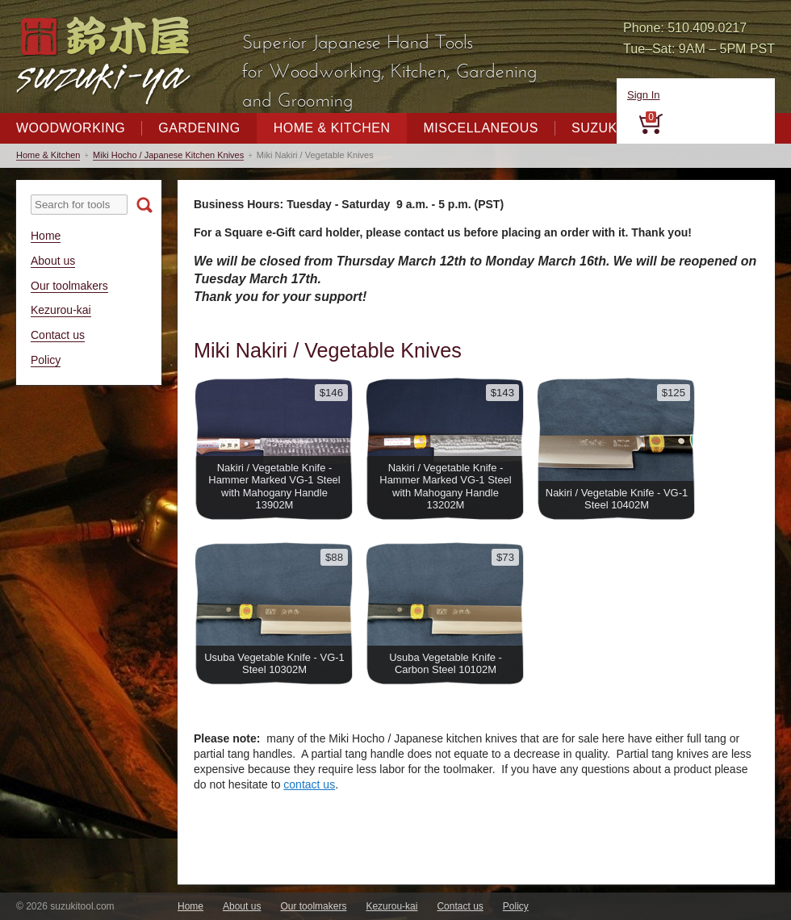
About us (53, 260)
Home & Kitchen (332, 128)
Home (46, 235)
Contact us (58, 334)
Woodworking (70, 128)
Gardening (199, 128)
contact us (309, 784)
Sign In (643, 95)
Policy (46, 359)
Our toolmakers (69, 285)
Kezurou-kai (61, 309)
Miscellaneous (480, 128)
